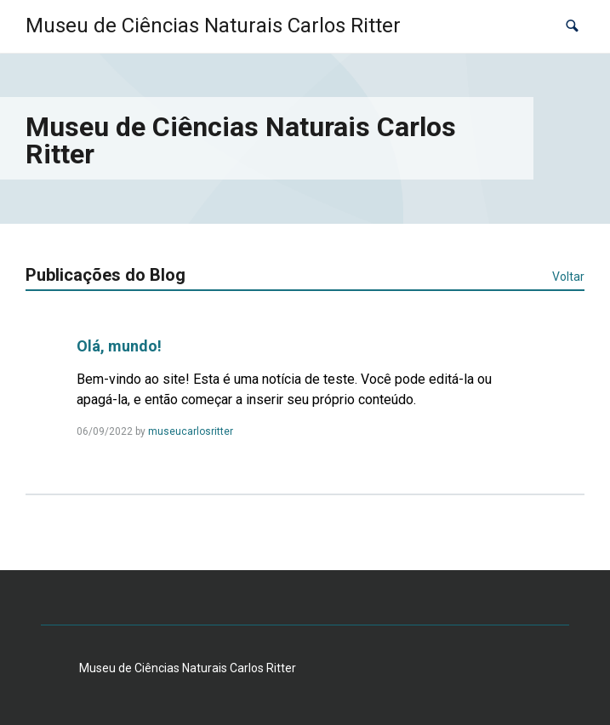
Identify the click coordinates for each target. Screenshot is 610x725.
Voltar (568, 276)
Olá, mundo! (119, 346)
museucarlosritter (190, 431)
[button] (572, 26)
